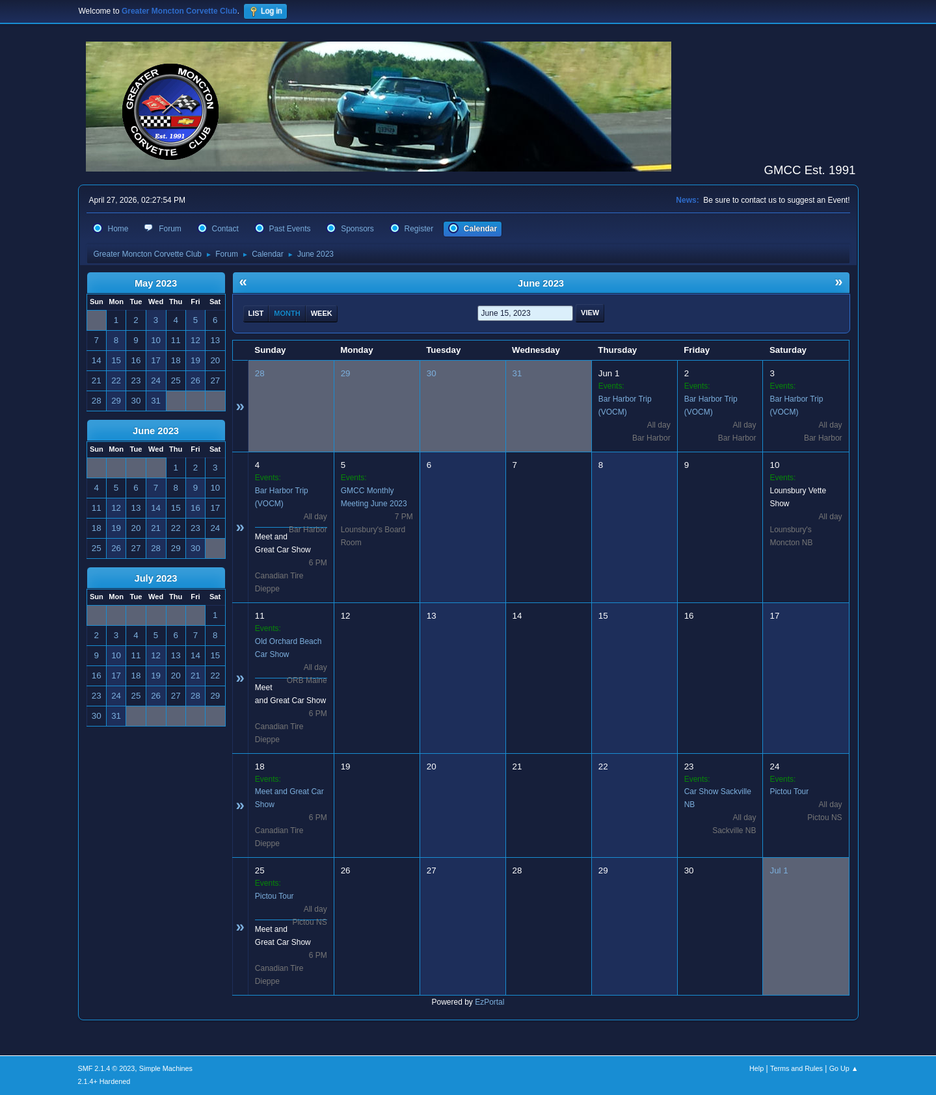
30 (431, 373)
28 (260, 373)
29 (346, 373)
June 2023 (156, 431)
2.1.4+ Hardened (104, 1081)
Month (287, 313)
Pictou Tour (789, 791)
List (256, 313)
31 (517, 373)
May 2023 (156, 283)
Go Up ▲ (844, 1068)
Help (756, 1068)
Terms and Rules (796, 1068)
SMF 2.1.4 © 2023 (106, 1068)
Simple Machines (166, 1068)
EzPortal (489, 1002)
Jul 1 (778, 870)
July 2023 (155, 578)
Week (321, 313)
